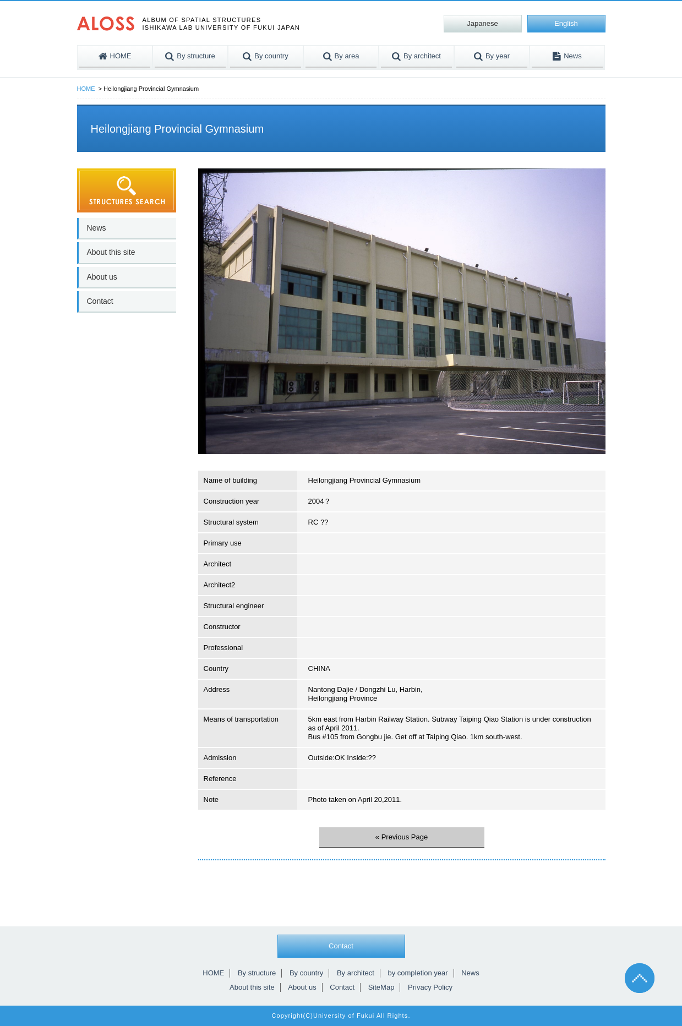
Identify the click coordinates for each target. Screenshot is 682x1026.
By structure (257, 973)
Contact (100, 301)
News (96, 227)
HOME (86, 88)
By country (306, 973)
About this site (111, 252)
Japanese (482, 23)
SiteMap (381, 987)
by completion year (418, 973)
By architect (355, 973)
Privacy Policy (430, 987)
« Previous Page (401, 837)
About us (102, 276)
